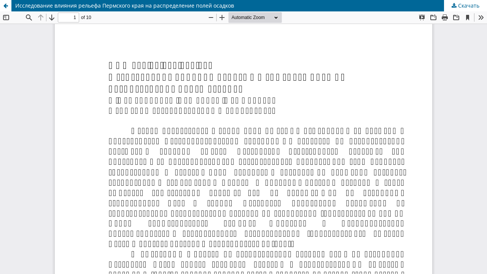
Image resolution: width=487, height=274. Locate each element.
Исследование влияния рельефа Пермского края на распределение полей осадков (124, 5)
